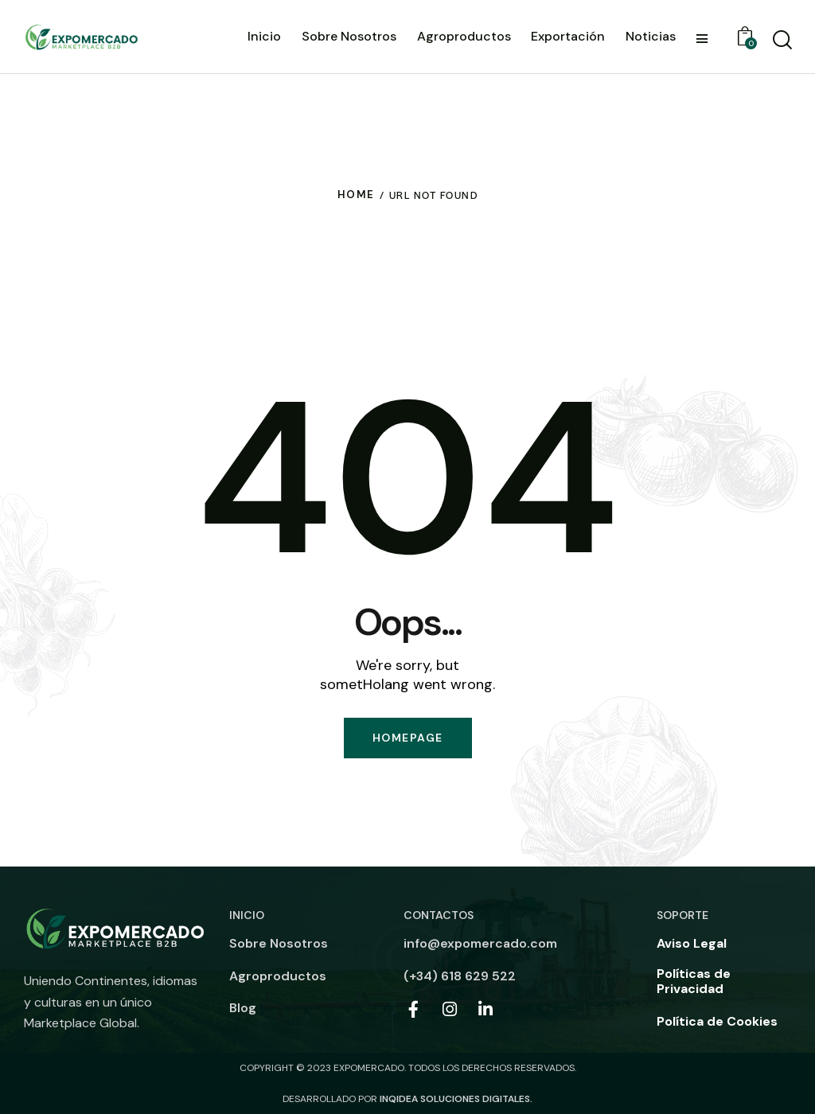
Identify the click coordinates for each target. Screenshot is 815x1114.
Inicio (246, 915)
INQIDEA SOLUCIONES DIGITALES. (456, 1099)
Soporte (682, 915)
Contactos (439, 915)
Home (356, 194)
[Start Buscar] (781, 40)
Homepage (407, 737)
